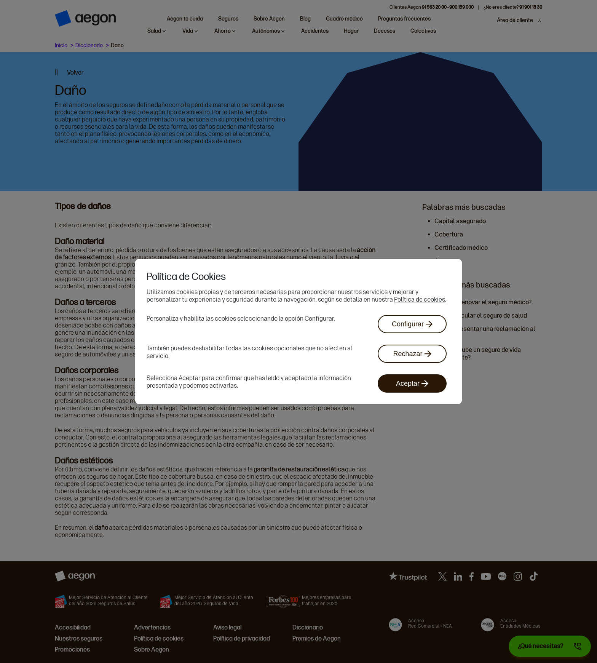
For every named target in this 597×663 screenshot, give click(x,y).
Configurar (412, 324)
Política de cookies (419, 299)
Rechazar (412, 354)
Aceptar (412, 383)
